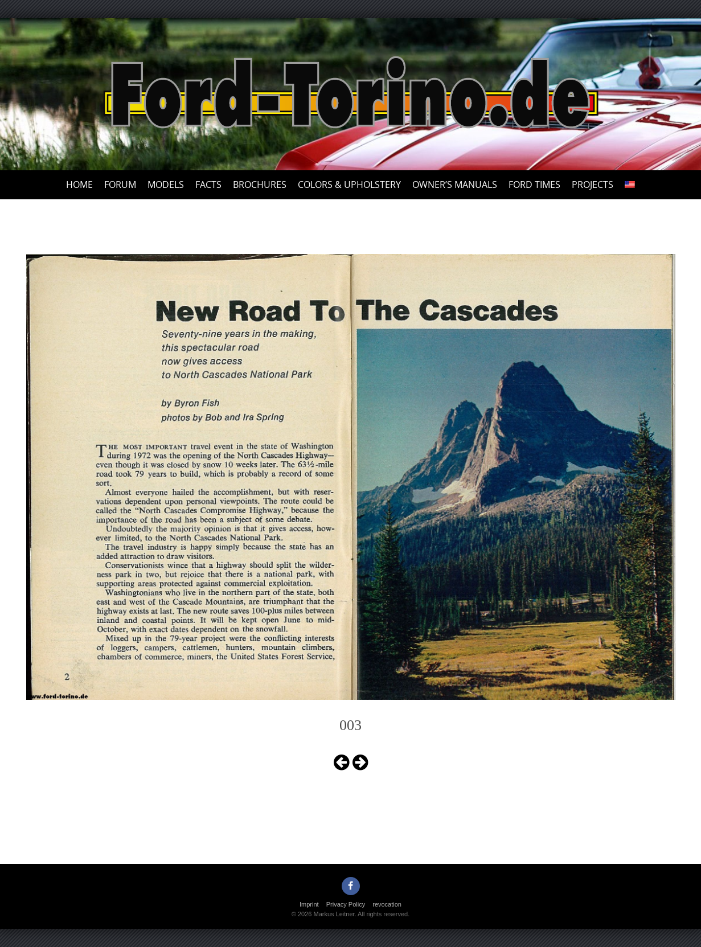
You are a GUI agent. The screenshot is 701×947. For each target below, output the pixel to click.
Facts (208, 184)
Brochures (259, 184)
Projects (592, 184)
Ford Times (534, 184)
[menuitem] (629, 184)
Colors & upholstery (349, 184)
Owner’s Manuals (454, 184)
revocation (386, 904)
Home (79, 184)
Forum (120, 184)
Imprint (309, 904)
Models (165, 184)
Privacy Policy (345, 904)
